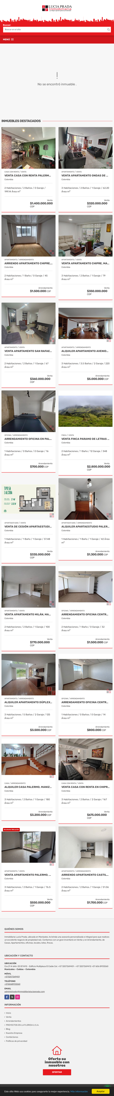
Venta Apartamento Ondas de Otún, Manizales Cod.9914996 (85, 175)
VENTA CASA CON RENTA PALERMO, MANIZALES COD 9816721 (28, 175)
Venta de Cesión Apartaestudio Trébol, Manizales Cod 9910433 (28, 526)
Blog (8, 1029)
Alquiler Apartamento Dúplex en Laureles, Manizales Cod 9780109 (28, 702)
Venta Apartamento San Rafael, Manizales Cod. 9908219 (28, 351)
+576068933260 (12, 984)
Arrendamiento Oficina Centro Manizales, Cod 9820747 (85, 614)
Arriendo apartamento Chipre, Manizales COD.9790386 (28, 263)
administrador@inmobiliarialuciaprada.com (24, 991)
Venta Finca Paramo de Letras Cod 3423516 (85, 439)
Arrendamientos (13, 1021)
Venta (8, 1017)
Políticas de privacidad (16, 1041)
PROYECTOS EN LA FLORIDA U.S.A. (22, 1025)
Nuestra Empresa (14, 1033)
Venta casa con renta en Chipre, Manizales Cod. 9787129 (85, 787)
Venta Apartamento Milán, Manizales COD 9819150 (28, 614)
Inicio (8, 1013)
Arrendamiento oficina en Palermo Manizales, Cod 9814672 (28, 439)
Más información (79, 1091)
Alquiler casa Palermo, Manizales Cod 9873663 (28, 787)
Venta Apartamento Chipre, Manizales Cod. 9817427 (85, 263)
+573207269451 (12, 976)
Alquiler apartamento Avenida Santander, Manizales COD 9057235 (85, 351)
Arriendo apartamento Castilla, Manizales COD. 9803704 (85, 874)
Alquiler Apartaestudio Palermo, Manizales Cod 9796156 (85, 526)
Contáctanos (12, 1037)
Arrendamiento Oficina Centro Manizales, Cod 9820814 (85, 702)
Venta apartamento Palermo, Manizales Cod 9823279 (28, 874)
